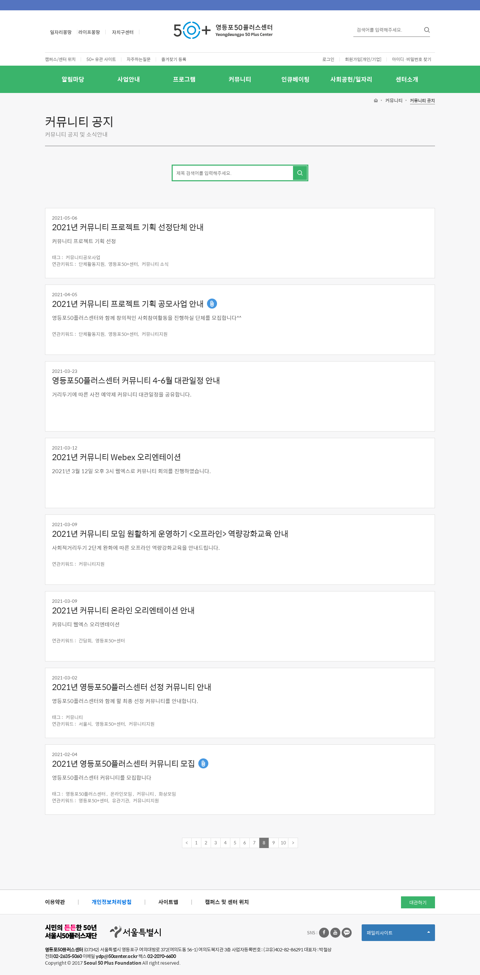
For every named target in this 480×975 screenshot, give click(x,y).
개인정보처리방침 (112, 902)
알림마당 (73, 79)
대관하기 (418, 902)
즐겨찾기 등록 (173, 59)
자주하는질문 (139, 59)
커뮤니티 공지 (422, 101)
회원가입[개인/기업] (363, 59)
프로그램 (184, 79)
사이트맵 (168, 902)
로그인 (328, 59)
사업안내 (128, 79)
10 (283, 842)
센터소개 (407, 79)
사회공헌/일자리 (351, 79)
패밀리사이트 (398, 935)
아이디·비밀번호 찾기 (411, 59)
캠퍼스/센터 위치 (60, 59)
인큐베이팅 (295, 79)
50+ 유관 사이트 (101, 59)
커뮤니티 (240, 79)
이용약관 (55, 902)
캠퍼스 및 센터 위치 (227, 902)
